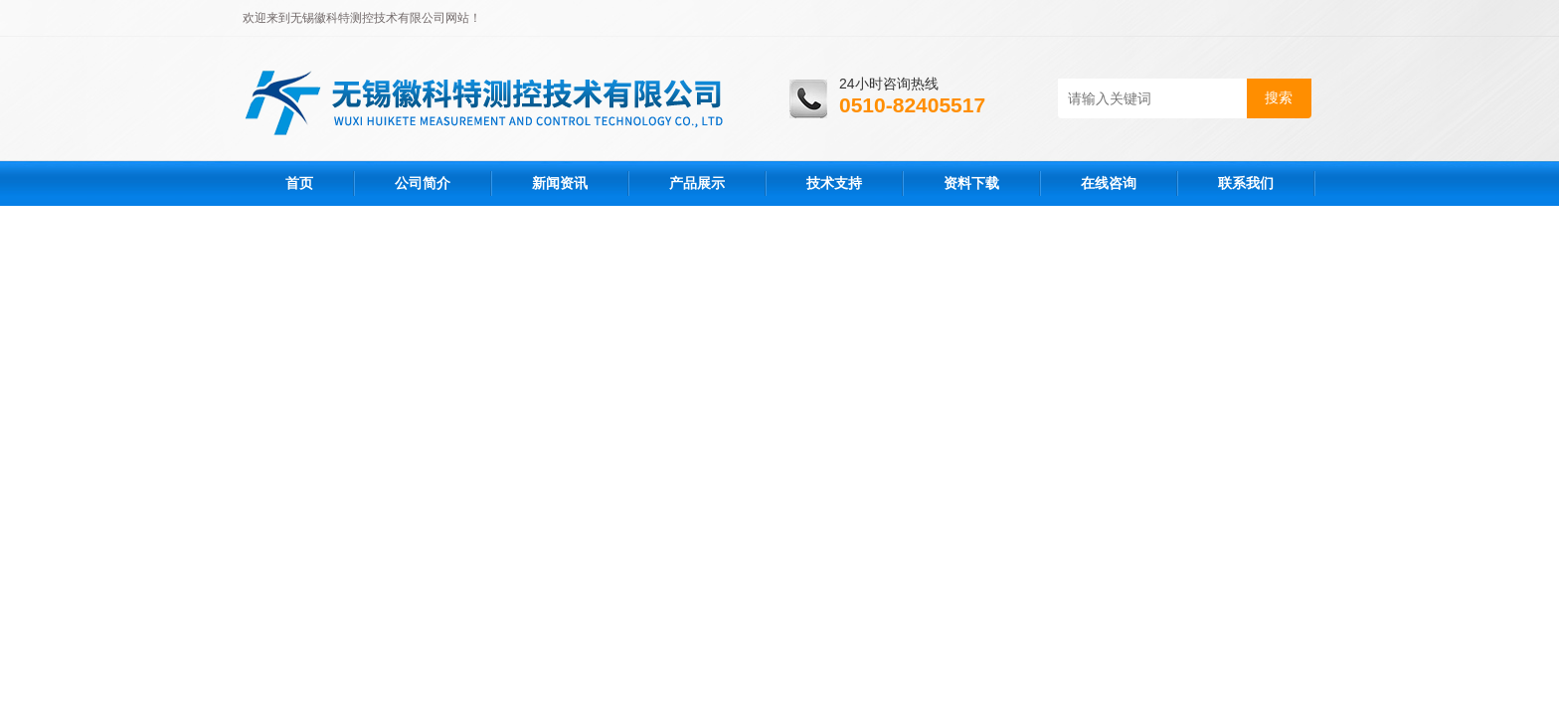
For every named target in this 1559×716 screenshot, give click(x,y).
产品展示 (697, 183)
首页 (299, 183)
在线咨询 (1108, 183)
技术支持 (834, 183)
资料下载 (971, 183)
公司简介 (422, 183)
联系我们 (1246, 183)
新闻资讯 (560, 183)
